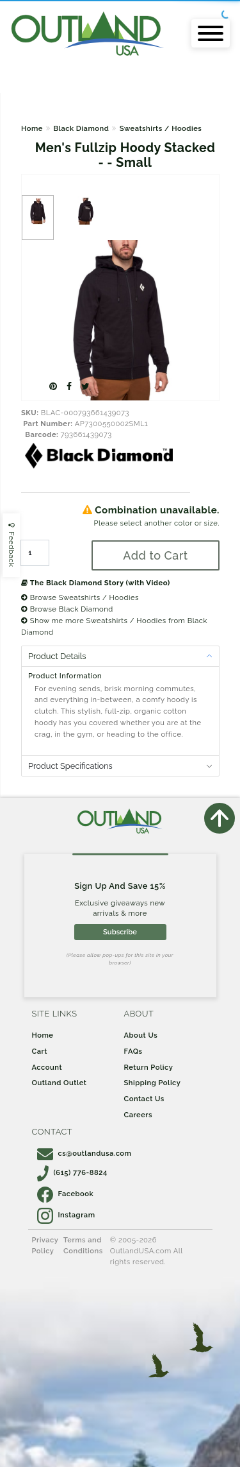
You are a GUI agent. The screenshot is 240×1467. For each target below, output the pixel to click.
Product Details (57, 656)
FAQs (133, 1051)
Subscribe (120, 931)
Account (47, 1067)
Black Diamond (81, 128)
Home (32, 128)
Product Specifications (70, 766)
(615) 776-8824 (72, 1172)
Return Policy (148, 1067)
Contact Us (144, 1098)
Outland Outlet (59, 1082)
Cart (39, 1051)
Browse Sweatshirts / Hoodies (80, 597)
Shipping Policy (152, 1082)
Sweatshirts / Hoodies (161, 128)
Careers (138, 1114)
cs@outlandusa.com (84, 1153)
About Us (141, 1035)
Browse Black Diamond (67, 609)
